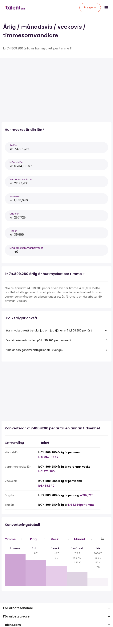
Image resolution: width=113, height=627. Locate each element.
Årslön (13, 145)
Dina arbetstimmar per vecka (26, 248)
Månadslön (16, 162)
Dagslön (14, 213)
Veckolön (15, 196)
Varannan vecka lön (21, 179)
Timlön (14, 230)
